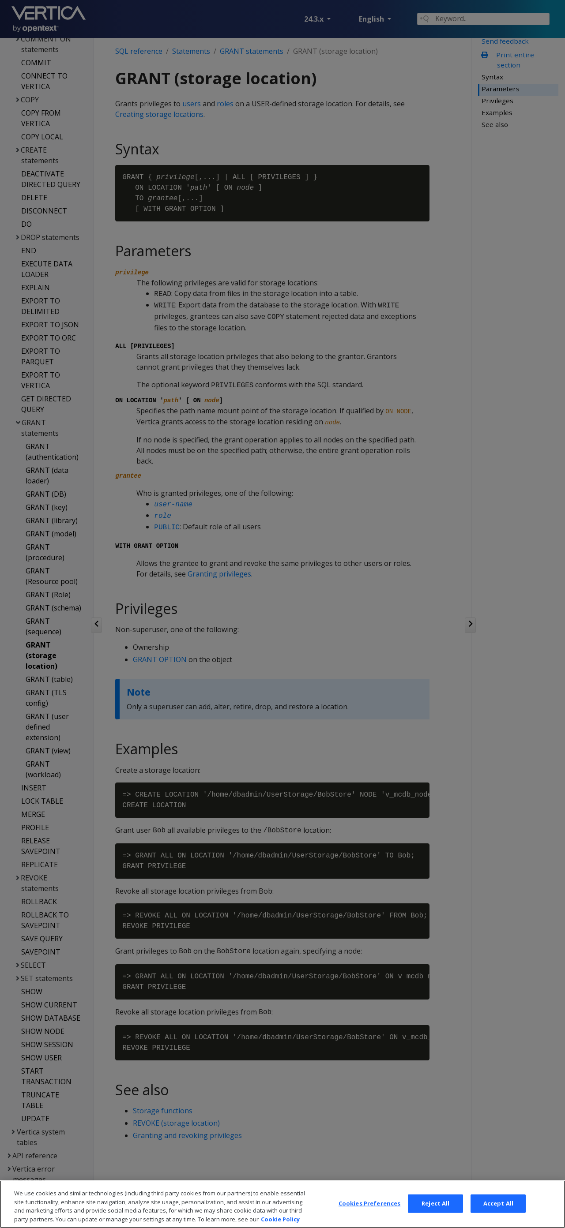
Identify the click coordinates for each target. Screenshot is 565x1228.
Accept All (498, 1214)
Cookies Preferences (369, 1214)
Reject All (435, 1214)
